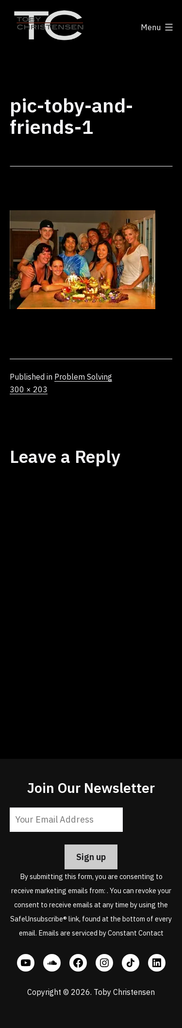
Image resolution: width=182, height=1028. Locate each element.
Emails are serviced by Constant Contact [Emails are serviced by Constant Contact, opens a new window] (101, 932)
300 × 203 (29, 389)
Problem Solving (83, 377)
